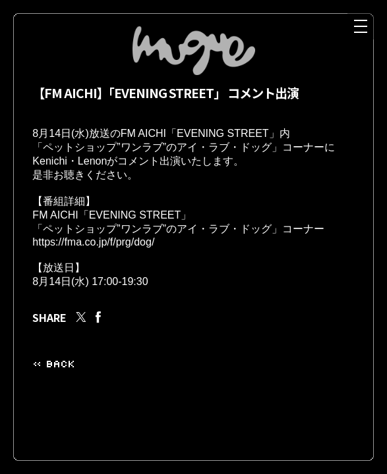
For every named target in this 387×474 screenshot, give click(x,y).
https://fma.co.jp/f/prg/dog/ (93, 255)
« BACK (53, 381)
